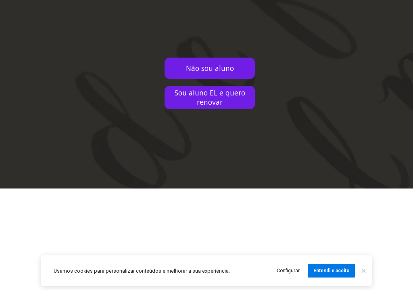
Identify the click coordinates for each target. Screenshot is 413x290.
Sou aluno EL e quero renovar (210, 97)
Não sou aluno (210, 68)
